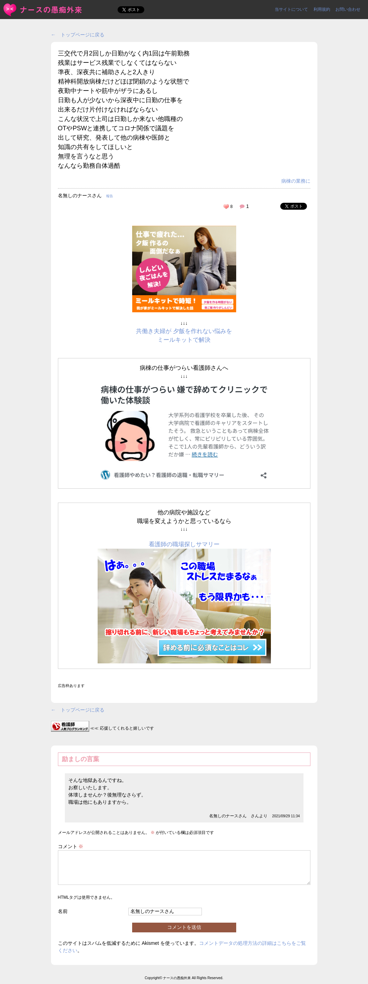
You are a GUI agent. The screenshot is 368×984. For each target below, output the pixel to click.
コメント (71, 846)
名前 (63, 911)
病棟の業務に (295, 181)
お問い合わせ (347, 9)
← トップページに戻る (77, 34)
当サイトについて (291, 9)
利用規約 (322, 9)
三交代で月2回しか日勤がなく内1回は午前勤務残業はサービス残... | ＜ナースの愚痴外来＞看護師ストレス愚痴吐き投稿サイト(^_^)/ (43, 9)
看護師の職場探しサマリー (184, 544)
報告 (109, 196)
